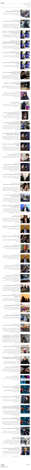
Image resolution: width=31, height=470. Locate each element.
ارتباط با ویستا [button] (28, 464)
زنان (29, 7)
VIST (2, 3)
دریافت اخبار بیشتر (15, 456)
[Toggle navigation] (30, 2)
